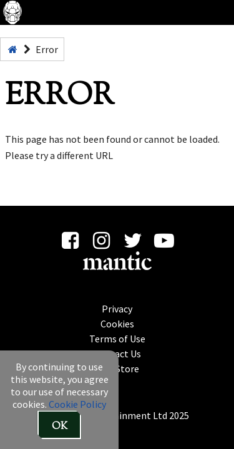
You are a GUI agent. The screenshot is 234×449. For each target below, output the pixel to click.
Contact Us (117, 353)
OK (59, 427)
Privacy (117, 308)
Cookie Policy (77, 404)
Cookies (117, 323)
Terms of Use (117, 338)
